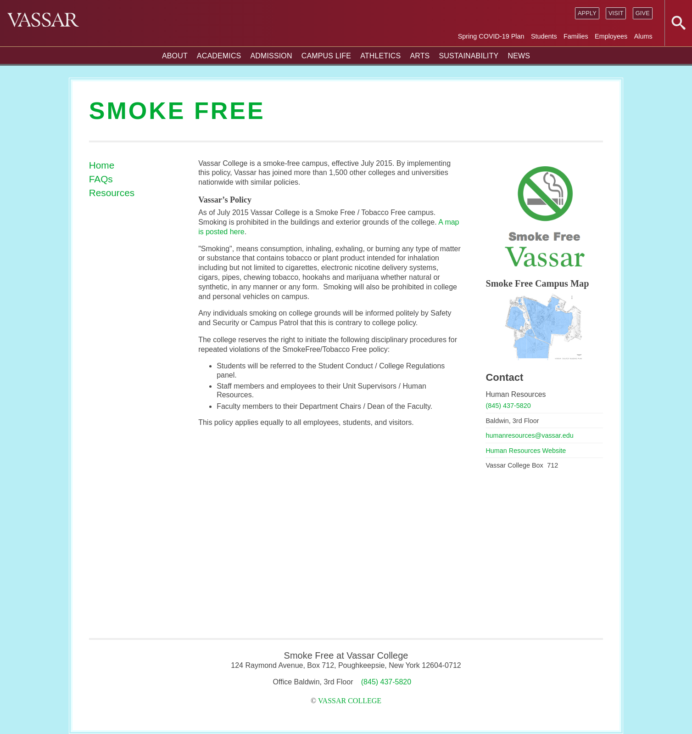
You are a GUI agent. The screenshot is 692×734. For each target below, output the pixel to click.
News (519, 56)
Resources (111, 192)
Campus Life (326, 56)
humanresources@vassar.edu (529, 435)
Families (576, 36)
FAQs (101, 179)
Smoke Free (177, 110)
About (175, 56)
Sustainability (468, 56)
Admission (271, 56)
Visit (616, 13)
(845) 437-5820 (508, 405)
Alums (643, 36)
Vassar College (349, 701)
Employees (611, 36)
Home (101, 165)
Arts (420, 56)
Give (643, 13)
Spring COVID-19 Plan (491, 36)
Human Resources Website (526, 450)
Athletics (380, 56)
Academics (219, 56)
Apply (587, 13)
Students (544, 36)
